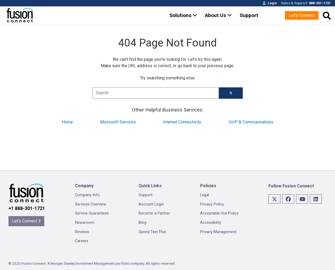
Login (270, 3)
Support (249, 15)
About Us (218, 15)
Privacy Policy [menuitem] (212, 204)
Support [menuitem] (145, 195)
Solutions (183, 15)
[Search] (231, 93)
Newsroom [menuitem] (84, 222)
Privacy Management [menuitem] (218, 232)
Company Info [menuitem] (87, 195)
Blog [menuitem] (142, 222)
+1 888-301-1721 (26, 208)
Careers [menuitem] (81, 241)
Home (67, 122)
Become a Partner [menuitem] (154, 213)
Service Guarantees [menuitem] (92, 213)
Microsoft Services (118, 122)
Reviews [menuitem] (82, 232)
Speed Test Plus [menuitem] (152, 232)
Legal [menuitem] (204, 195)
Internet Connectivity (182, 122)
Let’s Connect (301, 15)
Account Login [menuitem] (151, 204)
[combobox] (155, 93)
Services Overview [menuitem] (90, 204)
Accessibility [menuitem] (210, 222)
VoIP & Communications (250, 122)
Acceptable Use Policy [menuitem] (219, 213)
